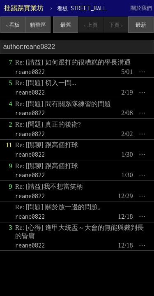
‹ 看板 (13, 25)
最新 (141, 25)
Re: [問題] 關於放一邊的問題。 (59, 207)
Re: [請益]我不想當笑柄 (49, 186)
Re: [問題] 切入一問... (45, 82)
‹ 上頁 (91, 25)
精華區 (38, 25)
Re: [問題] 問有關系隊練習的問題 (63, 103)
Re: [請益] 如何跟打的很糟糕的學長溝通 (73, 62)
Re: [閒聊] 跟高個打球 (46, 144)
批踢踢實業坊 (24, 8)
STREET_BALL (82, 8)
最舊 (65, 25)
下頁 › (116, 25)
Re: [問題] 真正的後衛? (48, 124)
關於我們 (141, 8)
